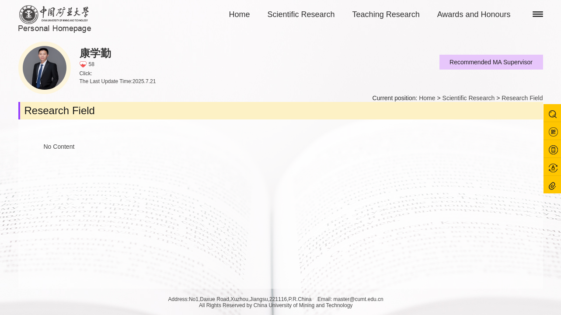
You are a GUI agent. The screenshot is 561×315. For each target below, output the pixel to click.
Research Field (522, 98)
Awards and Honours (474, 14)
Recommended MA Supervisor (491, 62)
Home (239, 14)
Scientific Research (301, 14)
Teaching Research (386, 14)
